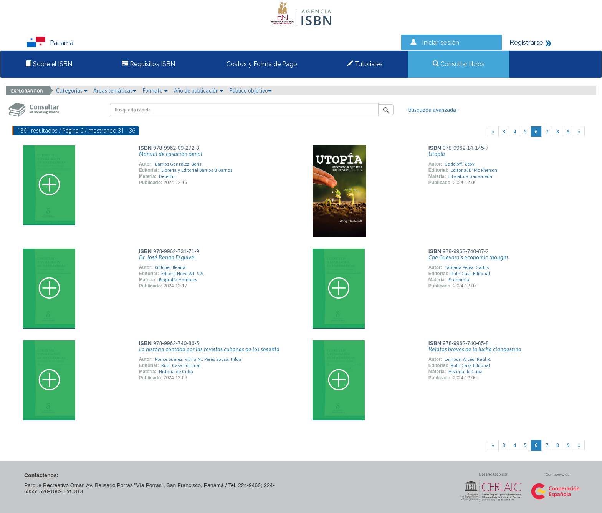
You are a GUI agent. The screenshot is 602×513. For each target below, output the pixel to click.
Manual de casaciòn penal (170, 154)
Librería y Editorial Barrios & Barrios (196, 170)
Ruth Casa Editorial (470, 273)
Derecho (167, 176)
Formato (155, 91)
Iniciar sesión (440, 42)
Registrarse (526, 42)
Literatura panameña (470, 176)
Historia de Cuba (176, 371)
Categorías (72, 91)
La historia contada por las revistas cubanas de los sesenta (209, 349)
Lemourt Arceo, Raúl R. (468, 359)
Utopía (436, 154)
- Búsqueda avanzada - (432, 110)
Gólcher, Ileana (170, 267)
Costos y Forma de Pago (261, 64)
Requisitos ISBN (148, 64)
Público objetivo (250, 91)
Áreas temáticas (114, 91)
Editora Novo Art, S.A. (182, 273)
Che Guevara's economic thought (468, 257)
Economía (458, 279)
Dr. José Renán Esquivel (167, 257)
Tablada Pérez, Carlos (467, 267)
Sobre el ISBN (48, 64)
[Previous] (493, 131)
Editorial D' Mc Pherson (474, 170)
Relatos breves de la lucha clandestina (474, 349)
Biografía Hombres (178, 279)
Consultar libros (459, 64)
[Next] (579, 131)
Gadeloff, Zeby (460, 164)
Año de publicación (198, 91)
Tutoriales (365, 64)
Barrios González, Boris (178, 164)
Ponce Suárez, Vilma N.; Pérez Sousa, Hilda (198, 359)
